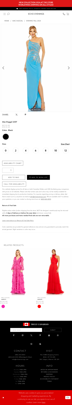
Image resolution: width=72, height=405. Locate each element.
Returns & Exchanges (49, 372)
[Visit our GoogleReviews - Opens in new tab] (40, 344)
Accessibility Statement (49, 379)
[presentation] (18, 271)
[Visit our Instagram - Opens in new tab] (22, 335)
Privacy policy (49, 376)
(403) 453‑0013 (20, 355)
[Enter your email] (26, 330)
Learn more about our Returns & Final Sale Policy (18, 220)
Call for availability (14, 184)
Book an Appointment (49, 369)
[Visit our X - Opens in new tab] (31, 335)
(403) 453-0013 (46, 199)
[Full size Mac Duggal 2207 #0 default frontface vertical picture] (36, 68)
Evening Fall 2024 (33, 21)
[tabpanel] (36, 68)
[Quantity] (8, 170)
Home (6, 21)
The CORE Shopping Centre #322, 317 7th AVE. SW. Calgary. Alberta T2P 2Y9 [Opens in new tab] (49, 357)
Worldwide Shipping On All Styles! (36, 4)
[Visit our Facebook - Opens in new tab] (14, 335)
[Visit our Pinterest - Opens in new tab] (40, 335)
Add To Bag (13, 177)
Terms (49, 381)
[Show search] (8, 14)
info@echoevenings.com (38, 197)
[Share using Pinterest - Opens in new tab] (25, 115)
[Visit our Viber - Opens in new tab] (31, 344)
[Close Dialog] (3, 398)
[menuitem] (36, 8)
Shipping (49, 374)
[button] (68, 14)
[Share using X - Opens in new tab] (16, 115)
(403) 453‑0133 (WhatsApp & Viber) (20, 357)
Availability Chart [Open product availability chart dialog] (13, 163)
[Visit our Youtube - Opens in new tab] (49, 335)
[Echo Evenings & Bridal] (36, 14)
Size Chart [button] (65, 144)
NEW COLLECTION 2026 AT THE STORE (36, 2)
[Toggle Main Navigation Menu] (4, 14)
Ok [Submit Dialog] (67, 397)
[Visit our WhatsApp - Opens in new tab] (58, 335)
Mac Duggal (17, 21)
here (43, 402)
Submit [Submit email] (53, 330)
